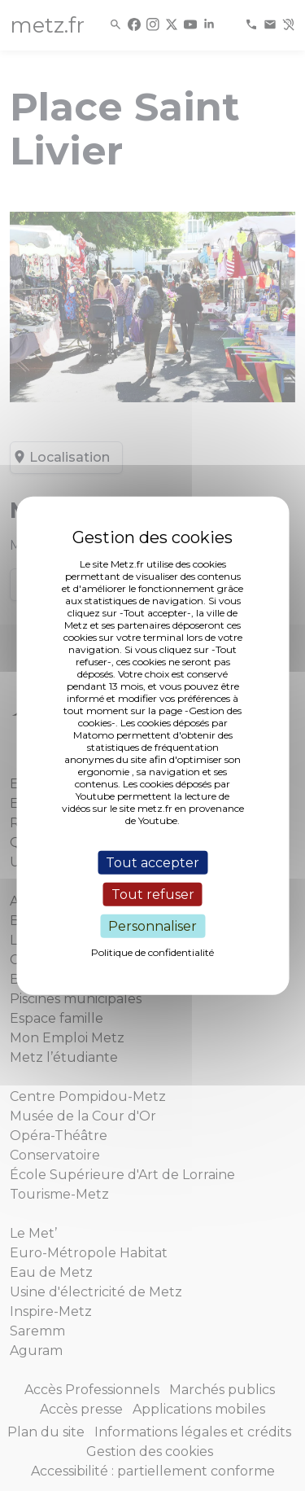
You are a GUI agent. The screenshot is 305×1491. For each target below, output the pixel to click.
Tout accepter (152, 862)
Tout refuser (152, 893)
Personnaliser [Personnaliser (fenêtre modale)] (152, 926)
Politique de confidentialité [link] (152, 952)
